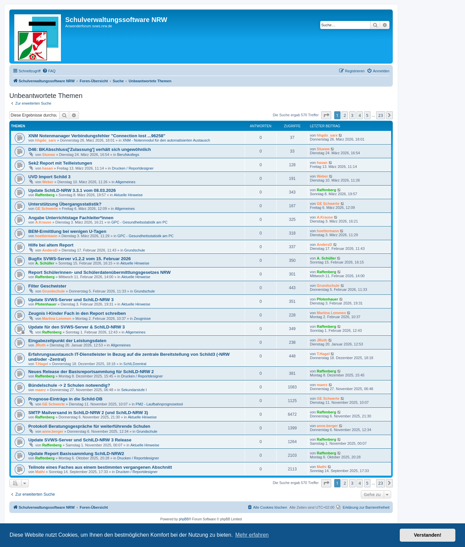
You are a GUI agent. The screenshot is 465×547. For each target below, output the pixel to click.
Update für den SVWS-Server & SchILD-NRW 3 (76, 326)
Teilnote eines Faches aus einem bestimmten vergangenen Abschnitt (100, 467)
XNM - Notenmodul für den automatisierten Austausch (166, 140)
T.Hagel (41, 364)
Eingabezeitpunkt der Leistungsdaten (67, 340)
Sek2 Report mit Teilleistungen (60, 163)
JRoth (40, 345)
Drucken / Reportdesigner (132, 168)
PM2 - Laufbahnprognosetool (159, 404)
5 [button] (367, 115)
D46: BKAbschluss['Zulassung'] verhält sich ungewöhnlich (89, 149)
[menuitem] (49, 71)
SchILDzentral (134, 364)
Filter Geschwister (47, 285)
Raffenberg (45, 195)
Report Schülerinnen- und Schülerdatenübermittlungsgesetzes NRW (99, 272)
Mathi (40, 472)
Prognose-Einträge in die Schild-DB (65, 398)
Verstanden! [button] (427, 535)
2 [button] (345, 115)
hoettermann (46, 236)
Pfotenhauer (46, 304)
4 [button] (359, 115)
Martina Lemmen (56, 318)
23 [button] (380, 115)
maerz (40, 390)
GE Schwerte (46, 209)
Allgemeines (125, 182)
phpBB (184, 519)
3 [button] (352, 115)
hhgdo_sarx (45, 140)
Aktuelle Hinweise (128, 195)
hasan (47, 168)
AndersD (50, 250)
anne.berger (52, 431)
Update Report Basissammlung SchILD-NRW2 (76, 453)
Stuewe (48, 155)
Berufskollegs (128, 155)
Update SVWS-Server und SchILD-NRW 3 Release (79, 439)
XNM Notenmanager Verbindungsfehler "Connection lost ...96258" (96, 135)
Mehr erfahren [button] (252, 535)
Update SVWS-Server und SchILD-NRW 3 (71, 299)
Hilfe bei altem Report (51, 245)
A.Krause (43, 222)
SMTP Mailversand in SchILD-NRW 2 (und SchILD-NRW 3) (88, 412)
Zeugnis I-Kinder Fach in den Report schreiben (77, 313)
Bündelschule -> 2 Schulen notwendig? (69, 385)
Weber (47, 182)
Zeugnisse (142, 318)
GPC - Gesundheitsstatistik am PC (140, 222)
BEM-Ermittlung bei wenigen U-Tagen (67, 231)
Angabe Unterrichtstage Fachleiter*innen (71, 217)
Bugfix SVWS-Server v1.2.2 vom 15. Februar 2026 (79, 258)
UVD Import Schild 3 (49, 176)
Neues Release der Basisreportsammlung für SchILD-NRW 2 (91, 371)
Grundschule (134, 250)
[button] (326, 115)
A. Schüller (44, 263)
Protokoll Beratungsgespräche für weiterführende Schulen (89, 426)
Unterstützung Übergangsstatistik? (65, 204)
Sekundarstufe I (134, 390)
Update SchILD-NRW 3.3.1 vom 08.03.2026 (72, 190)
